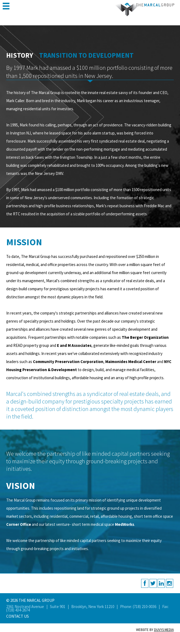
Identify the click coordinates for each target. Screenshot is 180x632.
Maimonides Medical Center (130, 361)
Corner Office (18, 524)
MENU (6, 6)
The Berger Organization (145, 337)
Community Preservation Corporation (68, 361)
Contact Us (17, 616)
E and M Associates (74, 345)
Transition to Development (86, 55)
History (19, 55)
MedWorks (124, 524)
